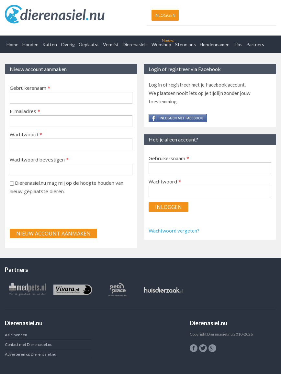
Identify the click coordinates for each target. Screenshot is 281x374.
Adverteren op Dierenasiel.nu (30, 354)
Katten (49, 44)
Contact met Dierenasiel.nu (28, 344)
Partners (255, 44)
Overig (68, 44)
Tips (237, 44)
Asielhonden (16, 334)
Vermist (111, 44)
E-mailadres (25, 111)
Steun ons (185, 44)
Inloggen (165, 15)
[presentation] (59, 211)
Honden (30, 44)
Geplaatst (89, 44)
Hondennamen (215, 44)
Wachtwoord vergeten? (174, 231)
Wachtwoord (26, 134)
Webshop (161, 44)
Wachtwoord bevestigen (39, 159)
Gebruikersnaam (30, 88)
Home (12, 44)
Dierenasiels (135, 44)
